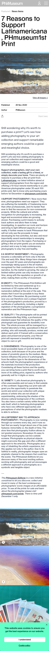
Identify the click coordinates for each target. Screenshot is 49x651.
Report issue (43, 116)
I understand (25, 639)
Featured (5, 11)
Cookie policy (24, 645)
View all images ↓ (40, 98)
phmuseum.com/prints (36, 193)
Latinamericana (8, 180)
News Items (17, 11)
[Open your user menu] (39, 3)
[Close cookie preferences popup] (46, 624)
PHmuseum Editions (15, 478)
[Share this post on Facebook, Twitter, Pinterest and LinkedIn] (2, 116)
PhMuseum (20, 110)
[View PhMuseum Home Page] (12, 3)
